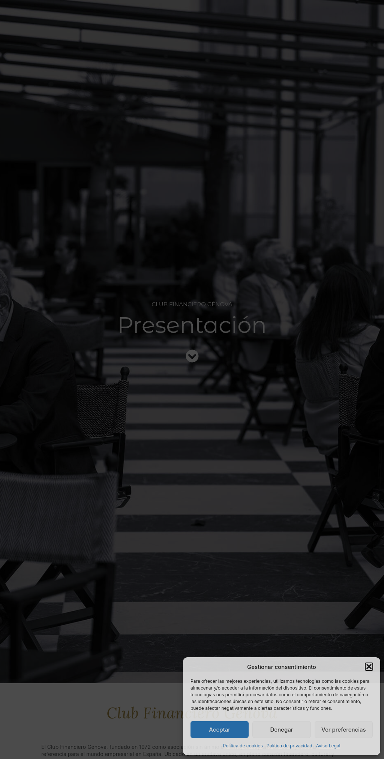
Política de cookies (243, 745)
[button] (369, 666)
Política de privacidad (289, 745)
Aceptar (219, 729)
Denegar (281, 729)
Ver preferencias (343, 729)
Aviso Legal (328, 745)
